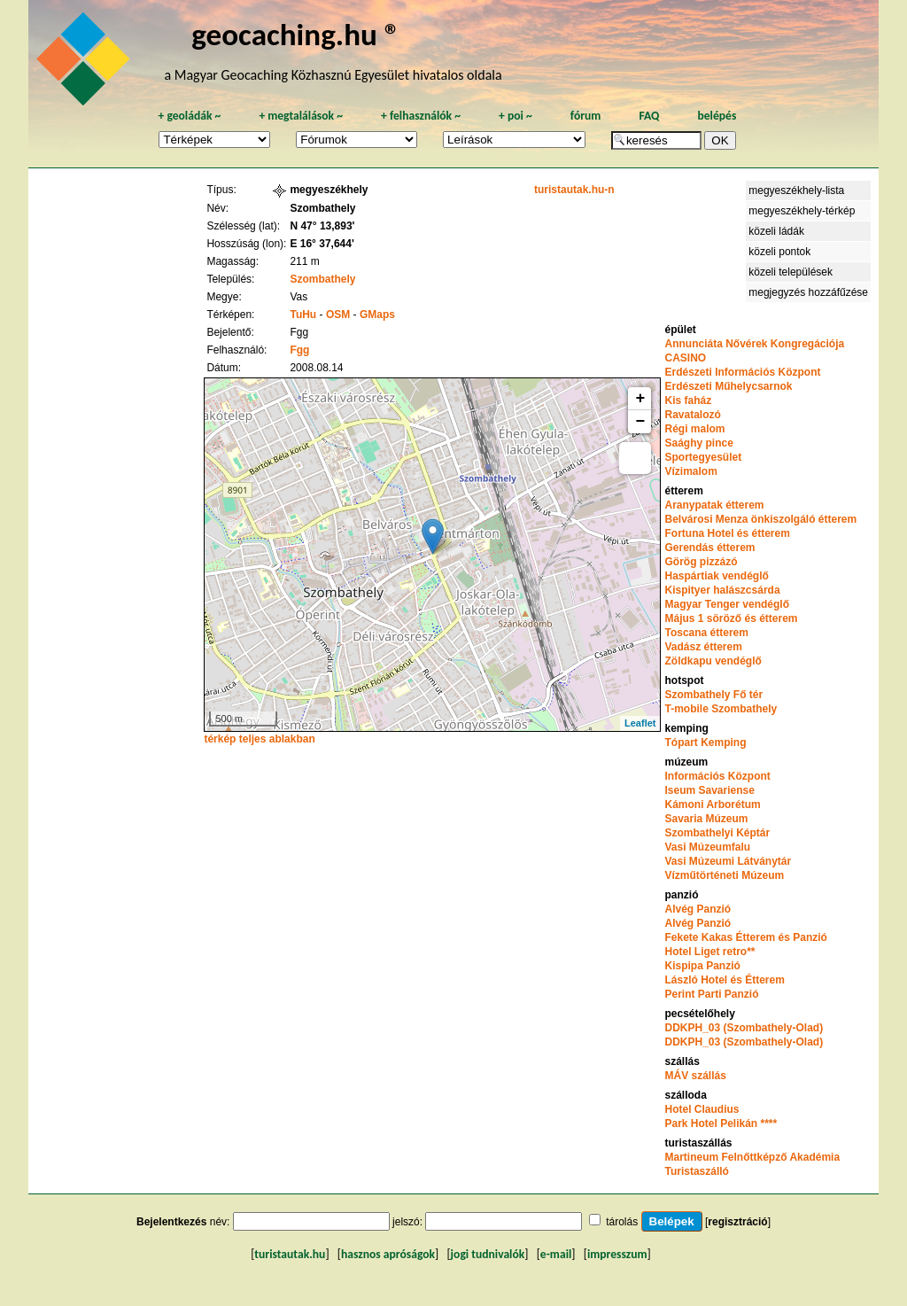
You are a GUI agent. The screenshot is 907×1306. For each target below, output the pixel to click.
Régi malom (694, 429)
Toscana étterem (706, 632)
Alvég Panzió (697, 909)
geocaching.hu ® (295, 34)
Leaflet (639, 723)
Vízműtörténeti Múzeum (724, 875)
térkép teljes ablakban (259, 739)
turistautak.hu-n (574, 189)
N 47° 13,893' (322, 226)
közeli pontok (779, 251)
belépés (716, 115)
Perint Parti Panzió (711, 994)
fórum (585, 115)
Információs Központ (717, 776)
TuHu (303, 314)
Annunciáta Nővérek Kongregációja (754, 344)
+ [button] (641, 398)
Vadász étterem (702, 647)
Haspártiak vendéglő (716, 576)
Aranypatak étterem (714, 505)
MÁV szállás (694, 1075)
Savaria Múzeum (706, 818)
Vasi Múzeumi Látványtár (727, 861)
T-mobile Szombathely (720, 709)
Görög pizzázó (700, 562)
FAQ (649, 115)
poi (515, 115)
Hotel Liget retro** (709, 951)
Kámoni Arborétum (712, 804)
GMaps (377, 314)
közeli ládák (776, 231)
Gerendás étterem (709, 547)
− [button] (641, 421)
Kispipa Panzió (702, 966)
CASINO (685, 358)
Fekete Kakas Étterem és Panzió (745, 937)
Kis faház (687, 400)
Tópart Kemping (705, 742)
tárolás (622, 1222)
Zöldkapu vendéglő (712, 661)
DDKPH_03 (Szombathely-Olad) (743, 1028)
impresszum (617, 1254)
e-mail (555, 1254)
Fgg (299, 350)
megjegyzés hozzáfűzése (808, 292)
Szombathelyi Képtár (717, 833)
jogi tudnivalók (488, 1254)
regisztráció (737, 1222)
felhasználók (421, 115)
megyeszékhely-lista (796, 190)
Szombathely (322, 279)
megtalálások (300, 115)
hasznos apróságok (388, 1254)
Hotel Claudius (701, 1109)
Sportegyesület (702, 457)
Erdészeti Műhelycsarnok (728, 386)
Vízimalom (690, 471)
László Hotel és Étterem (724, 980)
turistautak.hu (289, 1254)
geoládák (189, 115)
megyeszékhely (329, 189)
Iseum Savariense (709, 790)
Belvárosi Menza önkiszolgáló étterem (760, 519)
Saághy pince (698, 443)
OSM (338, 314)
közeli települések (790, 272)
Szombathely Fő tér (713, 694)
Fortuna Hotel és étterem (726, 533)
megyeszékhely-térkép (801, 211)
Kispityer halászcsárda (721, 590)
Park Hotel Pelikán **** (720, 1123)
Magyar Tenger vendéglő (726, 604)
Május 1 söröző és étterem (730, 618)
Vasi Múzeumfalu (707, 847)
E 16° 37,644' (321, 243)
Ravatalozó (692, 414)
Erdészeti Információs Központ (742, 372)
